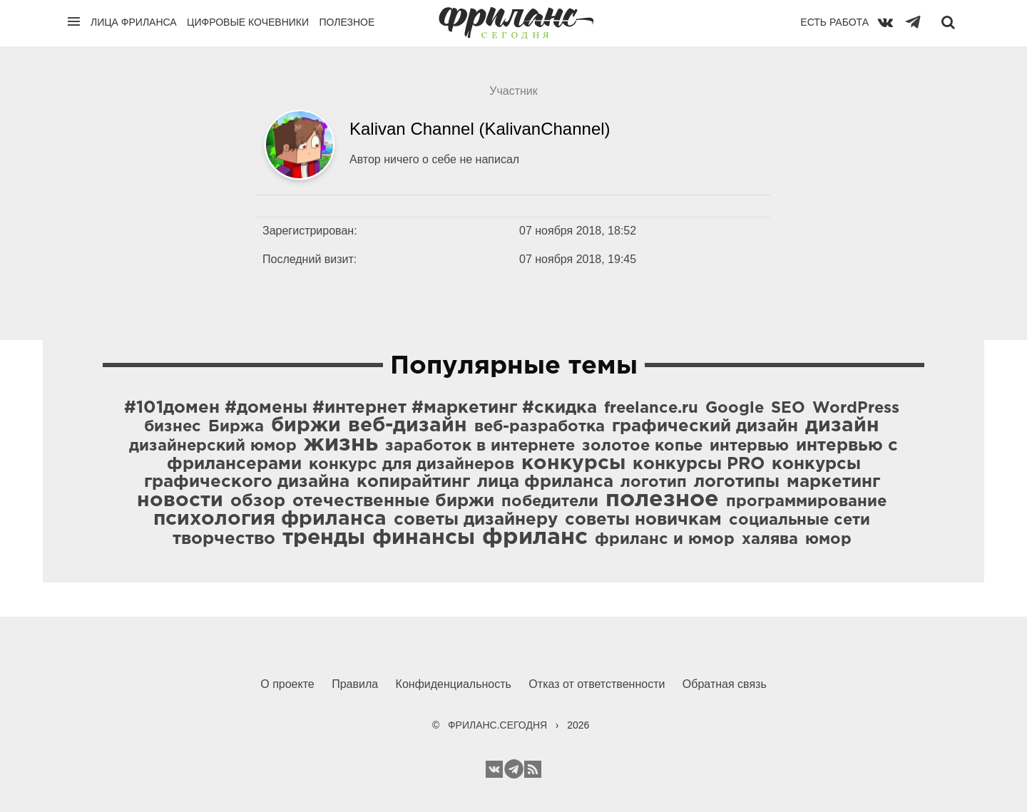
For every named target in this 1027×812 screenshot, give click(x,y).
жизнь (341, 444)
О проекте (287, 684)
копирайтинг (413, 482)
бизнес (172, 427)
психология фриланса (270, 519)
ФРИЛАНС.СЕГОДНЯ (497, 725)
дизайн (842, 425)
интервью (749, 446)
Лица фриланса (134, 22)
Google (734, 408)
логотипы (737, 482)
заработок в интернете (480, 446)
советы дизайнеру (476, 520)
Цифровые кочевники (248, 22)
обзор (257, 501)
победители (549, 502)
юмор (828, 540)
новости (180, 500)
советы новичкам (643, 520)
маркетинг (833, 482)
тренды (323, 538)
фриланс (535, 538)
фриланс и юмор (665, 540)
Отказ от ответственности (596, 684)
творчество (224, 539)
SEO (788, 408)
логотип (653, 483)
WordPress (855, 408)
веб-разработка (539, 427)
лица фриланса (545, 482)
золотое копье (642, 446)
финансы (423, 538)
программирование (806, 502)
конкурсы (573, 463)
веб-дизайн (407, 425)
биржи (306, 425)
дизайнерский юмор (213, 446)
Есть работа (834, 22)
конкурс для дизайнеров (411, 465)
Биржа (236, 427)
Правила (355, 684)
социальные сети (799, 520)
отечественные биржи (393, 501)
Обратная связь (725, 684)
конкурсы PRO (699, 464)
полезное (662, 500)
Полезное (346, 22)
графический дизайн (705, 426)
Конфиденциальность (453, 684)
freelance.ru (651, 408)
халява (770, 540)
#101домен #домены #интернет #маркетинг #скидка (360, 408)
